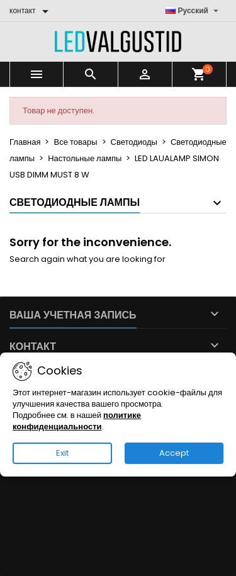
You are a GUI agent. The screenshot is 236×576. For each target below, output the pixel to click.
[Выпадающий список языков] (194, 10)
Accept (174, 453)
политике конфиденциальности (77, 420)
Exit (62, 453)
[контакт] (31, 10)
